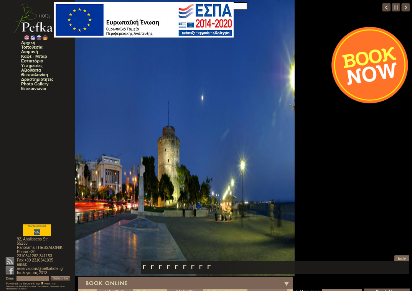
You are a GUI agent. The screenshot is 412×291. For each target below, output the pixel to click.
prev (386, 7)
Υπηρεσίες (32, 65)
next (405, 7)
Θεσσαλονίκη (34, 74)
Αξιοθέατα (31, 70)
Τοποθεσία (32, 47)
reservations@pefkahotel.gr (40, 268)
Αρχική (28, 42)
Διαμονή (29, 51)
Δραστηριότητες (37, 79)
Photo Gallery (35, 84)
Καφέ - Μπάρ (34, 56)
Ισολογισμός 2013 (32, 273)
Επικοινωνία (33, 88)
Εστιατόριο (32, 61)
